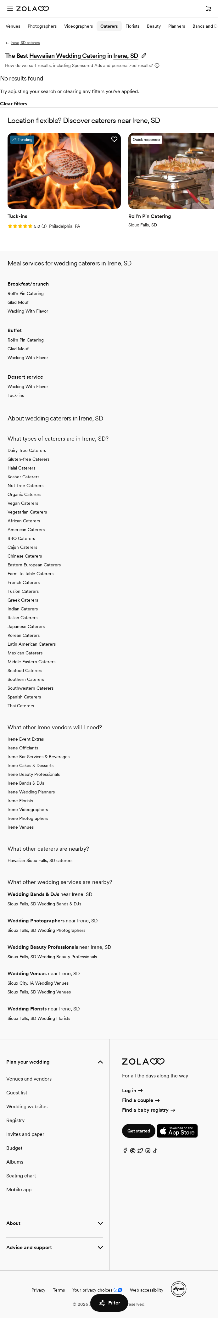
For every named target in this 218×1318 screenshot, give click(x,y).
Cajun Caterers (22, 547)
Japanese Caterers (26, 626)
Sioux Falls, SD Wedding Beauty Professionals (52, 956)
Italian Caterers (22, 617)
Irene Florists (20, 800)
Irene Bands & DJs (26, 783)
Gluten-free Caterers (28, 459)
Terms (59, 1290)
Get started (138, 1130)
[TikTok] (155, 1152)
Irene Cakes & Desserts (30, 765)
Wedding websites (27, 1106)
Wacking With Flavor (28, 311)
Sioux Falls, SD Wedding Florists (39, 1018)
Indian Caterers (23, 608)
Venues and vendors (29, 1079)
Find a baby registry (149, 1110)
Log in (133, 1090)
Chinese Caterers (25, 556)
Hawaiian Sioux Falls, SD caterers (40, 860)
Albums (14, 1162)
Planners (176, 26)
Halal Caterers (21, 467)
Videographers (78, 26)
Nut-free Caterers (25, 485)
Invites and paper (25, 1134)
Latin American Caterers (32, 644)
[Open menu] (10, 9)
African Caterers (24, 520)
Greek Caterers (23, 600)
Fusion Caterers (23, 591)
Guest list (16, 1093)
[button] (130, 55)
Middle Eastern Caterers (31, 661)
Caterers (109, 26)
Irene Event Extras (26, 739)
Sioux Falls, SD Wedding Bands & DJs (44, 903)
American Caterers (26, 529)
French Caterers (24, 582)
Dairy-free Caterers (27, 450)
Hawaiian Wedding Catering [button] (67, 55)
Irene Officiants (23, 747)
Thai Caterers (21, 705)
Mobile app (18, 1190)
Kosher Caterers (23, 476)
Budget (14, 1148)
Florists (132, 26)
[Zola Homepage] (32, 8)
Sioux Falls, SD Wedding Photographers (46, 930)
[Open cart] (208, 9)
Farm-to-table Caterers (30, 573)
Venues (13, 26)
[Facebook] (125, 1152)
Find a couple (141, 1100)
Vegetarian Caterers (27, 511)
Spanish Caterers (24, 696)
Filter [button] (109, 1303)
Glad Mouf (18, 302)
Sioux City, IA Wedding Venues (38, 983)
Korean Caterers (24, 635)
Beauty (154, 26)
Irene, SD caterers (22, 43)
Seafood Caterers (25, 670)
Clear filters (13, 104)
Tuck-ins (16, 395)
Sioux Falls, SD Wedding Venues (39, 991)
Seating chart (21, 1176)
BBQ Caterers (21, 538)
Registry (15, 1120)
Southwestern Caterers (30, 688)
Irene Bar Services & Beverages (39, 756)
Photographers (42, 26)
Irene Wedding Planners (31, 791)
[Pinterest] (133, 1152)
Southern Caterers (26, 679)
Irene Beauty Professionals (34, 774)
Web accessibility (146, 1290)
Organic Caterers (24, 494)
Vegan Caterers (23, 503)
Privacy (38, 1290)
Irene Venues (21, 827)
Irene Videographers (28, 809)
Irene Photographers (28, 818)
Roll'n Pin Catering (26, 293)
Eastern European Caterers (34, 564)
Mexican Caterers (25, 652)
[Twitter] (140, 1152)
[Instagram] (148, 1152)
